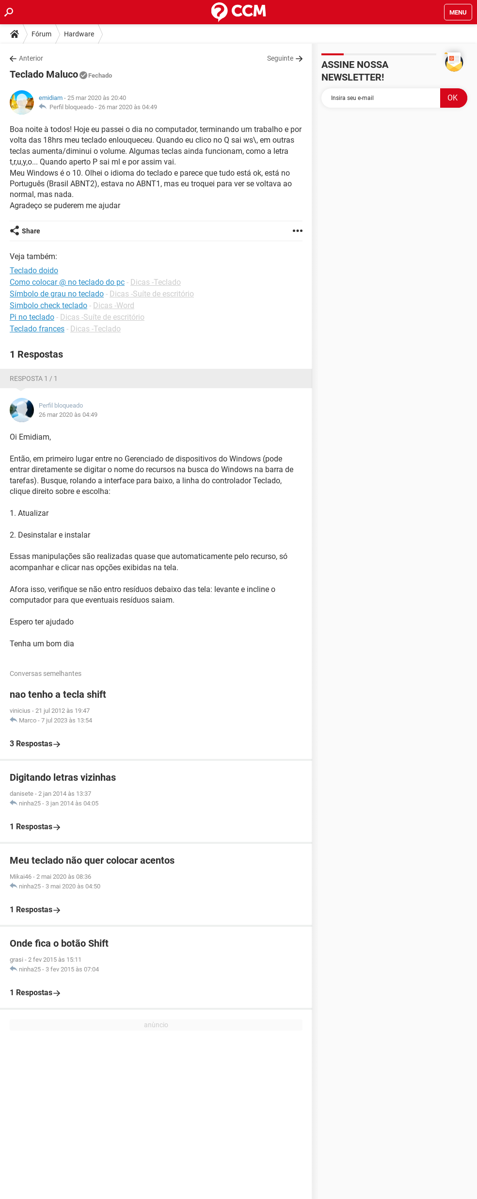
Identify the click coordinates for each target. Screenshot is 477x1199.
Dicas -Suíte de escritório (152, 293)
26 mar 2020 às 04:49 (127, 107)
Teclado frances (37, 328)
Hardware (79, 34)
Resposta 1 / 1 (34, 378)
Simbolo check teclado (48, 305)
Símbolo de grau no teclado (57, 293)
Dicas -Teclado (155, 282)
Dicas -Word (113, 305)
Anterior (31, 58)
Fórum (41, 34)
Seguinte (280, 58)
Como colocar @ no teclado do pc (67, 282)
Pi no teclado (32, 317)
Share (31, 231)
